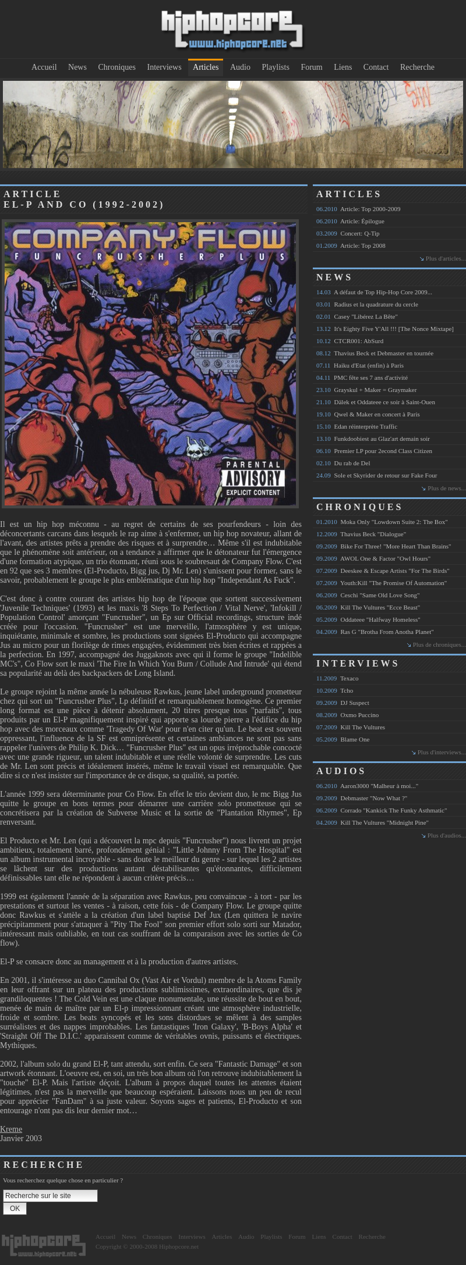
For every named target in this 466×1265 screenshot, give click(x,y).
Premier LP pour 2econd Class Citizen (374, 450)
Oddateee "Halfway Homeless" (368, 619)
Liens (343, 67)
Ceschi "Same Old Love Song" (368, 594)
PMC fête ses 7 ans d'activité (362, 377)
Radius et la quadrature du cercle (367, 304)
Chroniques (117, 67)
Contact (376, 67)
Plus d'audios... (447, 835)
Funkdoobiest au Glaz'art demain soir (373, 438)
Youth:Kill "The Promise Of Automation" (381, 582)
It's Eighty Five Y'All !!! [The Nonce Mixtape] (385, 328)
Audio (240, 67)
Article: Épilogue (350, 221)
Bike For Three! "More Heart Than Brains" (383, 546)
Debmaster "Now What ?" (361, 797)
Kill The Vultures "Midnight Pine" (372, 822)
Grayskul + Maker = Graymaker (366, 389)
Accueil (44, 67)
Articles (205, 67)
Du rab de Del (343, 462)
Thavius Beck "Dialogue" (361, 533)
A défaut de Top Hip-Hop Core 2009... (374, 291)
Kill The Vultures (350, 727)
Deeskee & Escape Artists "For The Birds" (383, 570)
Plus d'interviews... (442, 752)
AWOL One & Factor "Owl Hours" (373, 558)
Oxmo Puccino (347, 714)
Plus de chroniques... (439, 644)
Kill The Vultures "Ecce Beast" (368, 607)
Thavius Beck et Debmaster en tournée (374, 353)
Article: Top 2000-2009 (358, 208)
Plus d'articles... (446, 258)
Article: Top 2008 (351, 245)
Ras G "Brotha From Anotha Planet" (375, 631)
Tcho (334, 690)
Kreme (11, 1129)
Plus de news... (447, 487)
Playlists (275, 67)
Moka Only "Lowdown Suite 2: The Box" (382, 521)
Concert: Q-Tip (348, 233)
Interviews (164, 67)
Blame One (342, 739)
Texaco (337, 678)
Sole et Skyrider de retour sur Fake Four (376, 475)
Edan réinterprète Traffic (356, 426)
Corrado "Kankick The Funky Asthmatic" (381, 810)
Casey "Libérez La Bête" (357, 316)
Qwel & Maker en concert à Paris (368, 414)
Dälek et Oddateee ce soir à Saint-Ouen (375, 401)
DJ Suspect (342, 702)
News (77, 67)
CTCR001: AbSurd (349, 340)
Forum (311, 67)
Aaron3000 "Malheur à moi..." (367, 785)
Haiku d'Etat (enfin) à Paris (360, 365)
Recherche (417, 67)
